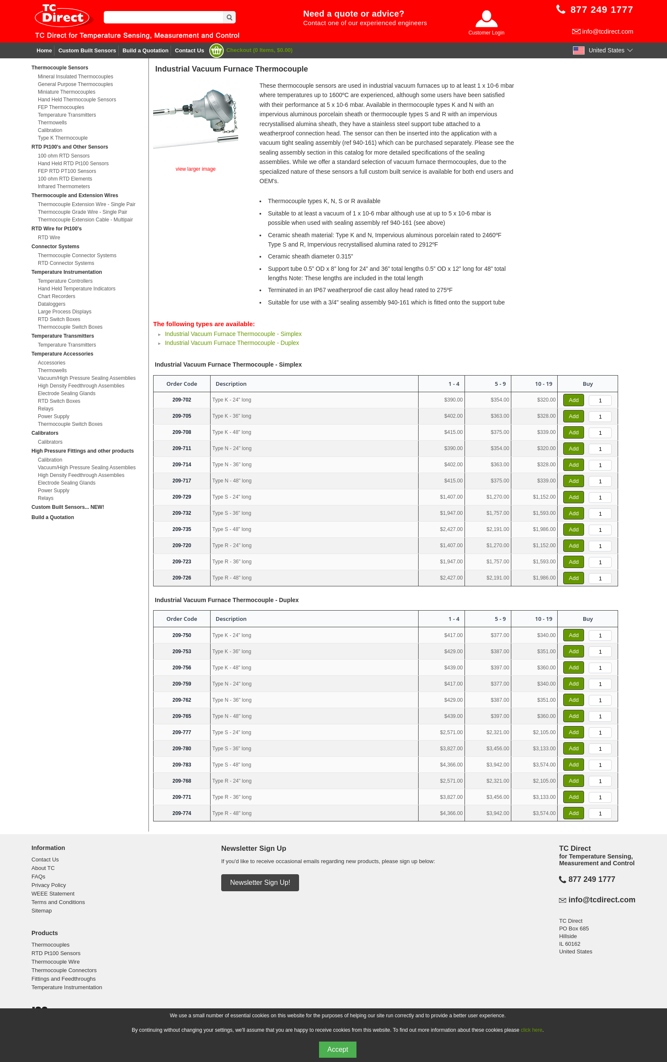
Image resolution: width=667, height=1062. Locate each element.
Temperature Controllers (65, 281)
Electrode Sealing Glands (66, 393)
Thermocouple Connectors (64, 970)
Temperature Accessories (62, 354)
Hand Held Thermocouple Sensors (77, 100)
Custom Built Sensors (87, 50)
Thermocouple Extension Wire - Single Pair (86, 204)
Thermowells (52, 123)
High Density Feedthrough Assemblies (81, 386)
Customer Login (486, 33)
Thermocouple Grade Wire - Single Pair (82, 212)
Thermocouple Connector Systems (77, 255)
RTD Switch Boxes (59, 319)
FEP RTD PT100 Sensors (67, 171)
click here (531, 1030)
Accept (338, 1049)
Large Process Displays (64, 312)
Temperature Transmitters (67, 115)
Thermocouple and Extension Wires (74, 195)
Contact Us (189, 50)
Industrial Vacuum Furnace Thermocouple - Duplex (232, 342)
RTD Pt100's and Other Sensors (69, 147)
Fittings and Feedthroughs (63, 979)
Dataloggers (52, 304)
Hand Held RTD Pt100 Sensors (73, 163)
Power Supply (53, 416)
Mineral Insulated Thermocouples (75, 77)
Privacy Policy (48, 885)
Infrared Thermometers (64, 186)
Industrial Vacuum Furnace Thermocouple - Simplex (233, 333)
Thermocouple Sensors (59, 68)
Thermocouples (50, 944)
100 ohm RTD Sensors (64, 156)
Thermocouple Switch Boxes (70, 327)
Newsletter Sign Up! (260, 882)
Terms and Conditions (58, 902)
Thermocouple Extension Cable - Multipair (85, 220)
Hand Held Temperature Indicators (77, 289)
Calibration (50, 130)
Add (574, 400)
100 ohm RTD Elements (65, 179)
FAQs (38, 876)
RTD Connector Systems (66, 263)
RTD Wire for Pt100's (56, 229)
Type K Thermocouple (63, 138)
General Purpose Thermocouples (75, 84)
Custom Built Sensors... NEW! (67, 507)
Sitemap (41, 910)
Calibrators (44, 433)
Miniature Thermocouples (66, 92)
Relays (46, 409)
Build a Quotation (145, 50)
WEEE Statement (52, 893)
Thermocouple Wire (55, 962)
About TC (43, 868)
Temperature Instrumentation (66, 272)
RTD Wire (49, 238)
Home (44, 50)
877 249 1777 (591, 879)
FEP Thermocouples (61, 107)
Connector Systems (55, 247)
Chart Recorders (56, 296)
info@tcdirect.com (607, 31)
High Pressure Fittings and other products (82, 451)
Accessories (52, 363)
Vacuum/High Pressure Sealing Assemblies (87, 378)
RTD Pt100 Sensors (55, 953)
